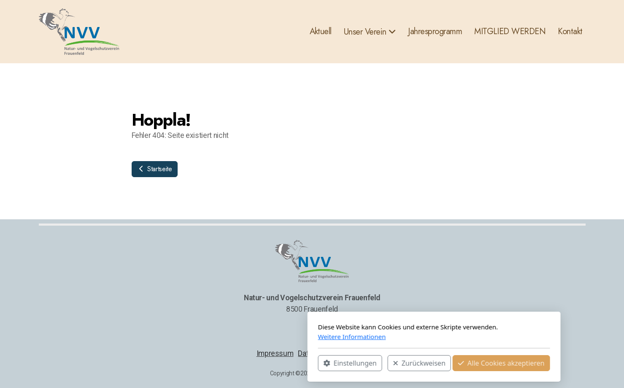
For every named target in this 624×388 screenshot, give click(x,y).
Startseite (154, 169)
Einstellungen (228, 363)
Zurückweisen (297, 363)
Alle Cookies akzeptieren (379, 363)
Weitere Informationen (230, 336)
